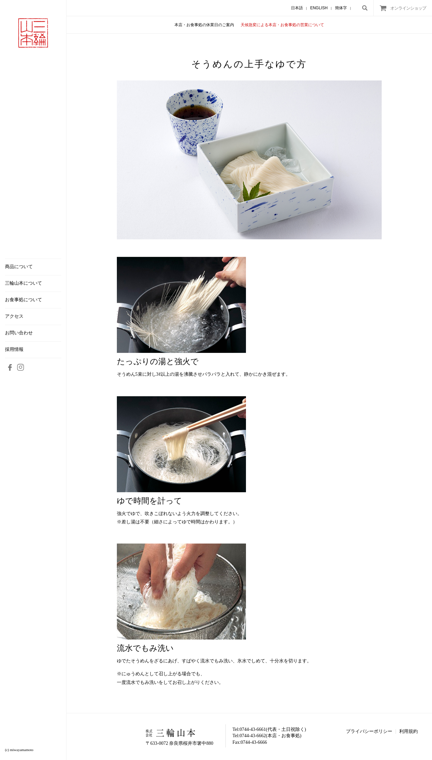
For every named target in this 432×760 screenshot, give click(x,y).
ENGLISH (319, 8)
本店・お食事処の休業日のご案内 (204, 25)
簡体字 (341, 8)
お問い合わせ (19, 333)
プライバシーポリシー (369, 731)
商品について (19, 266)
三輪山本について (23, 283)
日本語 (297, 8)
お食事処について (23, 300)
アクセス (14, 316)
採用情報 (14, 349)
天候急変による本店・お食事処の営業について (282, 25)
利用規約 (408, 731)
